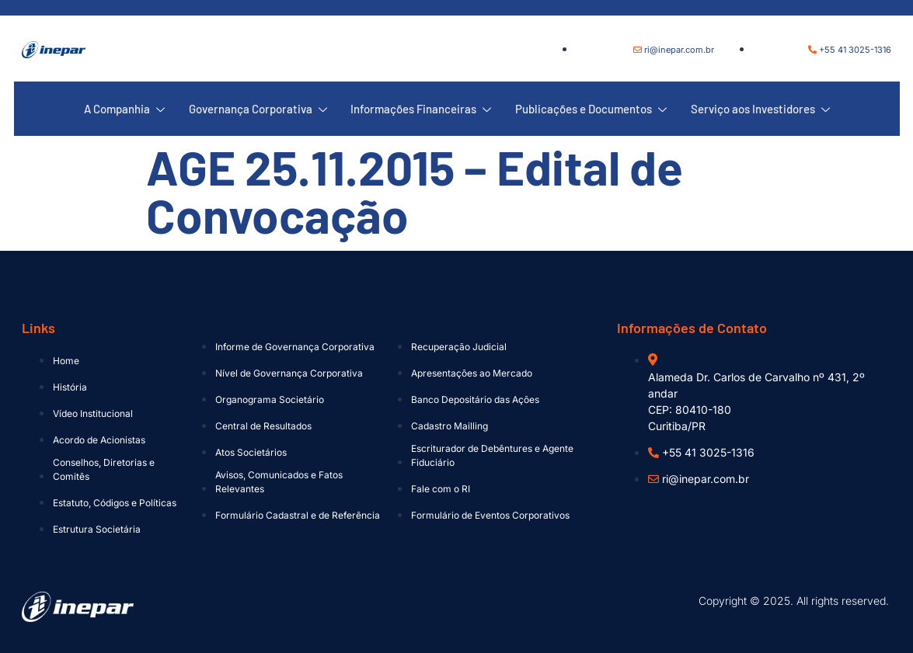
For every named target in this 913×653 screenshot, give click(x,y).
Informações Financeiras (420, 109)
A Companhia (125, 109)
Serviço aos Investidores (758, 109)
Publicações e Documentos (590, 109)
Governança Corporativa (258, 109)
